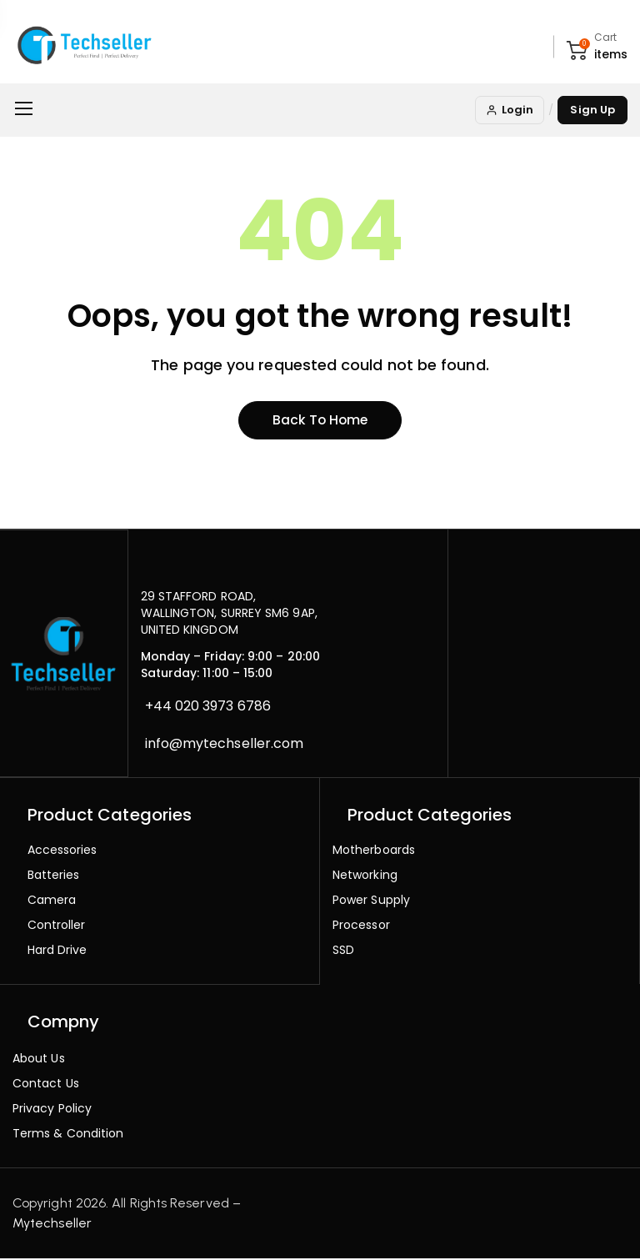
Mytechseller (52, 1224)
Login (509, 110)
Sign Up (592, 110)
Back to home (320, 421)
